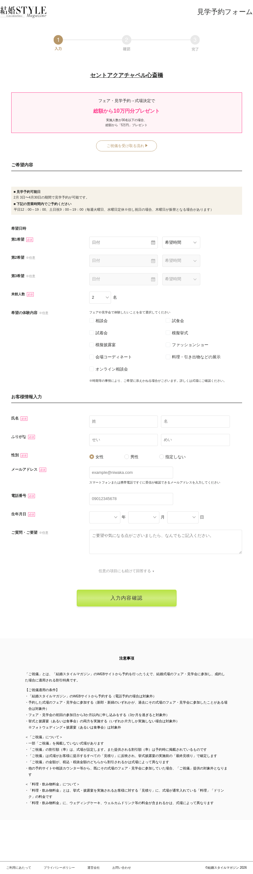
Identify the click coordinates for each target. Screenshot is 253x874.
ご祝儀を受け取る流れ (125, 146)
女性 (96, 456)
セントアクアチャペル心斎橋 (126, 75)
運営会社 (93, 867)
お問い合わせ (121, 867)
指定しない (172, 456)
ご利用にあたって (18, 867)
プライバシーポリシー (59, 867)
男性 (131, 456)
